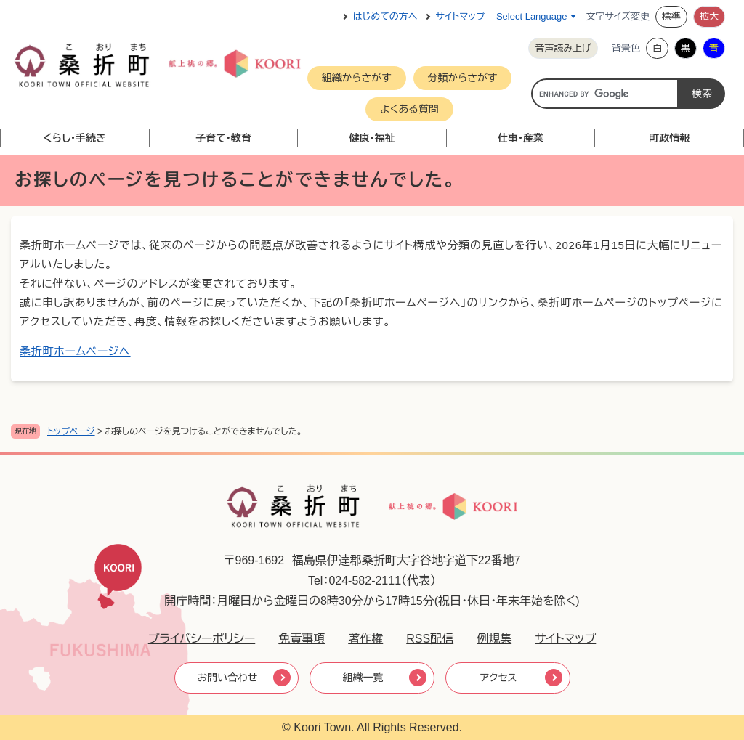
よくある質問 (409, 109)
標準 (671, 16)
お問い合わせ (227, 677)
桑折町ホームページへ (75, 351)
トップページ (71, 431)
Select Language (531, 16)
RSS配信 (429, 639)
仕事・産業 (520, 138)
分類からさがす (463, 78)
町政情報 (669, 138)
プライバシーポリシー (202, 639)
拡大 (709, 16)
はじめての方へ (385, 16)
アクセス (498, 677)
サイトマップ (460, 16)
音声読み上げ (563, 48)
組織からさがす (357, 78)
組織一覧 (363, 677)
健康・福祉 (372, 138)
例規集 (494, 639)
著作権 (365, 639)
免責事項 (301, 639)
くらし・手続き (75, 138)
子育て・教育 (223, 138)
